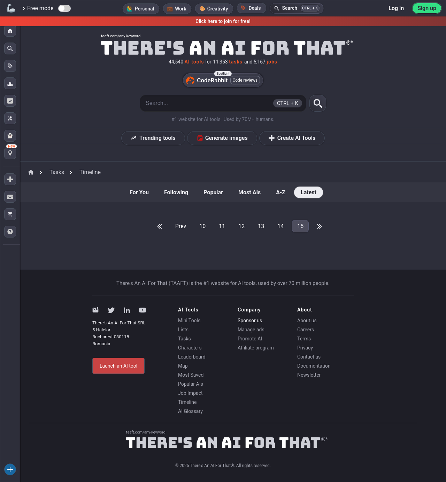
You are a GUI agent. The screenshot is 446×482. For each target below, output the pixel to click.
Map (183, 366)
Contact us (309, 357)
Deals (250, 8)
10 (202, 226)
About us (307, 320)
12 (241, 226)
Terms (304, 338)
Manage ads (251, 329)
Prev (180, 226)
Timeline (187, 402)
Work (180, 9)
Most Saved (190, 375)
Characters (190, 348)
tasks (236, 62)
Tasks (184, 338)
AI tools (194, 62)
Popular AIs (190, 384)
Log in (396, 8)
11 (222, 226)
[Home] (223, 47)
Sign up (426, 8)
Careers (305, 329)
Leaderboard (192, 357)
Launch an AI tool (118, 366)
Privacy (305, 348)
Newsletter (309, 375)
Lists (183, 329)
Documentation (314, 366)
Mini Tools (189, 320)
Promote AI (250, 338)
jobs (272, 62)
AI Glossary (190, 411)
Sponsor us (250, 320)
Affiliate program (256, 348)
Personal (144, 9)
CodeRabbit (223, 80)
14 (280, 226)
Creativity (217, 9)
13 (261, 226)
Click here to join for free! (222, 21)
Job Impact (190, 393)
